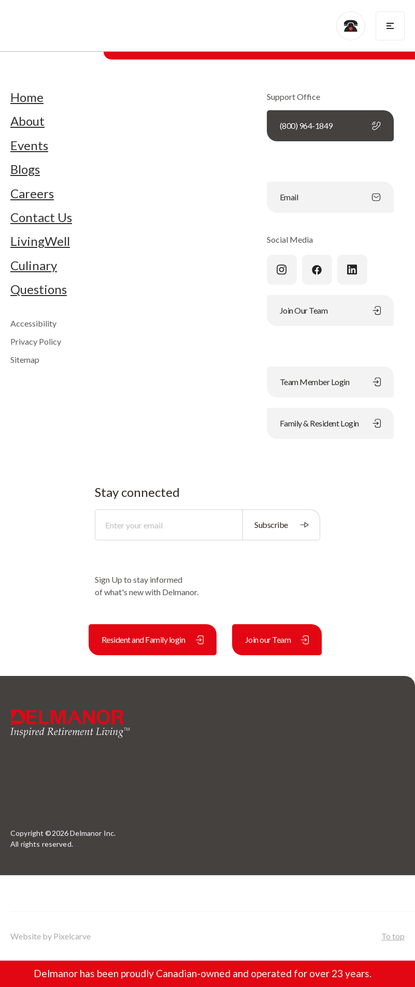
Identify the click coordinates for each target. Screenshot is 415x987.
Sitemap (24, 359)
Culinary (33, 265)
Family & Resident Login (330, 423)
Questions (38, 289)
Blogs (25, 169)
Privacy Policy (35, 341)
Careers (32, 193)
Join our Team (277, 639)
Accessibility (33, 323)
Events (29, 145)
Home (27, 97)
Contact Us (41, 217)
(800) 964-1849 (330, 125)
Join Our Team (330, 310)
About (27, 121)
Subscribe (281, 524)
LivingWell (40, 241)
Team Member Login (330, 382)
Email (330, 197)
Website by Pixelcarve (50, 936)
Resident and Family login (153, 639)
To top (393, 936)
